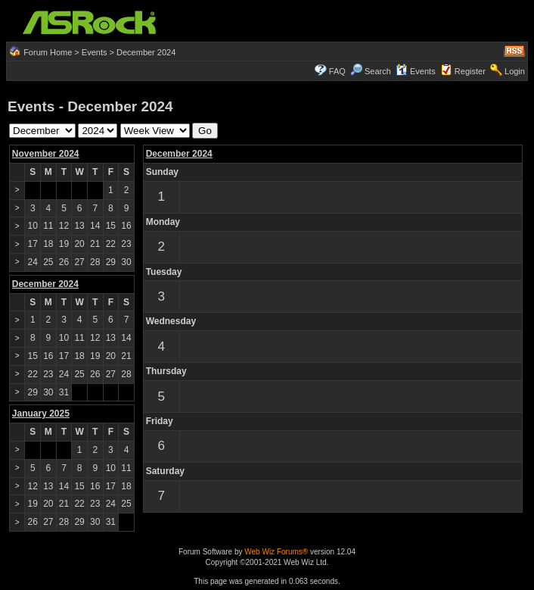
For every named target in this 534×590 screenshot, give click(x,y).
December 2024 (179, 153)
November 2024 (45, 153)
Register (470, 71)
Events (94, 52)
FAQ (337, 71)
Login (515, 71)
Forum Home (47, 52)
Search (378, 71)
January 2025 (41, 413)
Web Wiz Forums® (276, 552)
